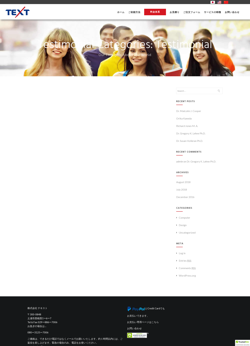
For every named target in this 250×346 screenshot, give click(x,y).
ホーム (121, 12)
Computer (184, 217)
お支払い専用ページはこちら (143, 322)
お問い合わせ (232, 12)
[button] (242, 343)
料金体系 (155, 12)
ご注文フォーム (191, 12)
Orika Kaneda (184, 118)
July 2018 (181, 189)
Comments (187, 268)
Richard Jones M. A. (187, 125)
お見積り (174, 12)
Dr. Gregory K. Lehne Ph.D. (190, 133)
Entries (185, 260)
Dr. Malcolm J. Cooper (188, 110)
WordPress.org (187, 275)
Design (183, 225)
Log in (182, 253)
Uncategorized (187, 232)
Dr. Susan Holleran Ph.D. (189, 140)
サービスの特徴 (212, 12)
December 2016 (185, 196)
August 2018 (183, 182)
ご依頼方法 (134, 12)
